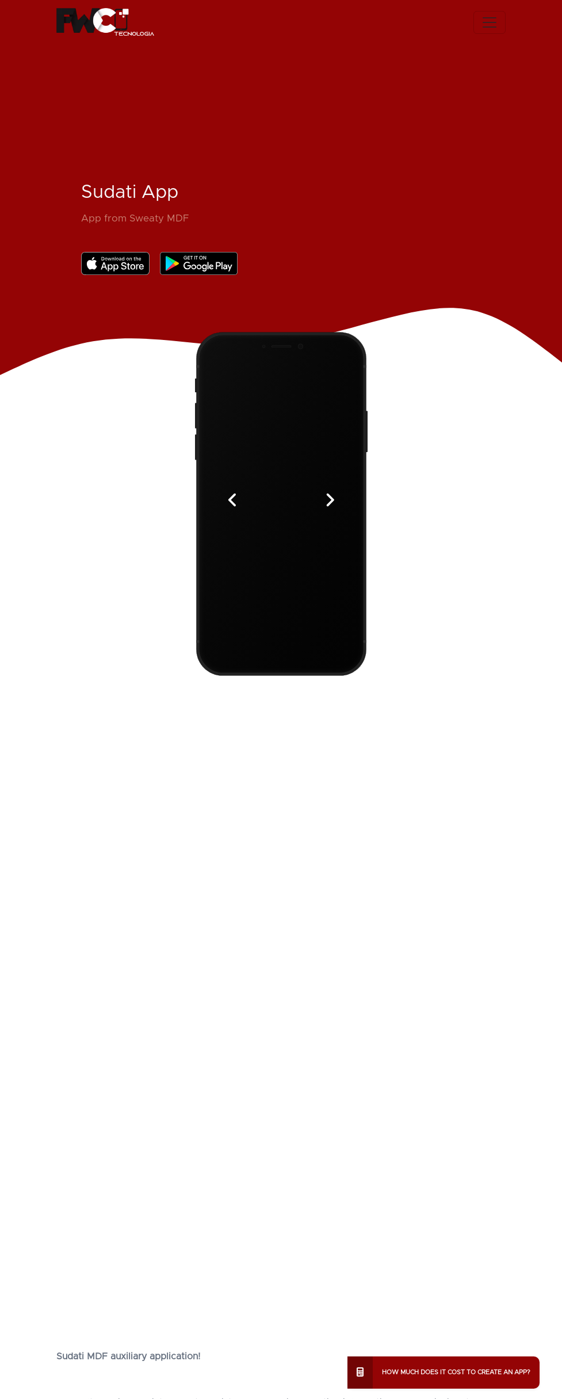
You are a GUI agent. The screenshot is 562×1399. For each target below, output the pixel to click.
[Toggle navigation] (489, 22)
